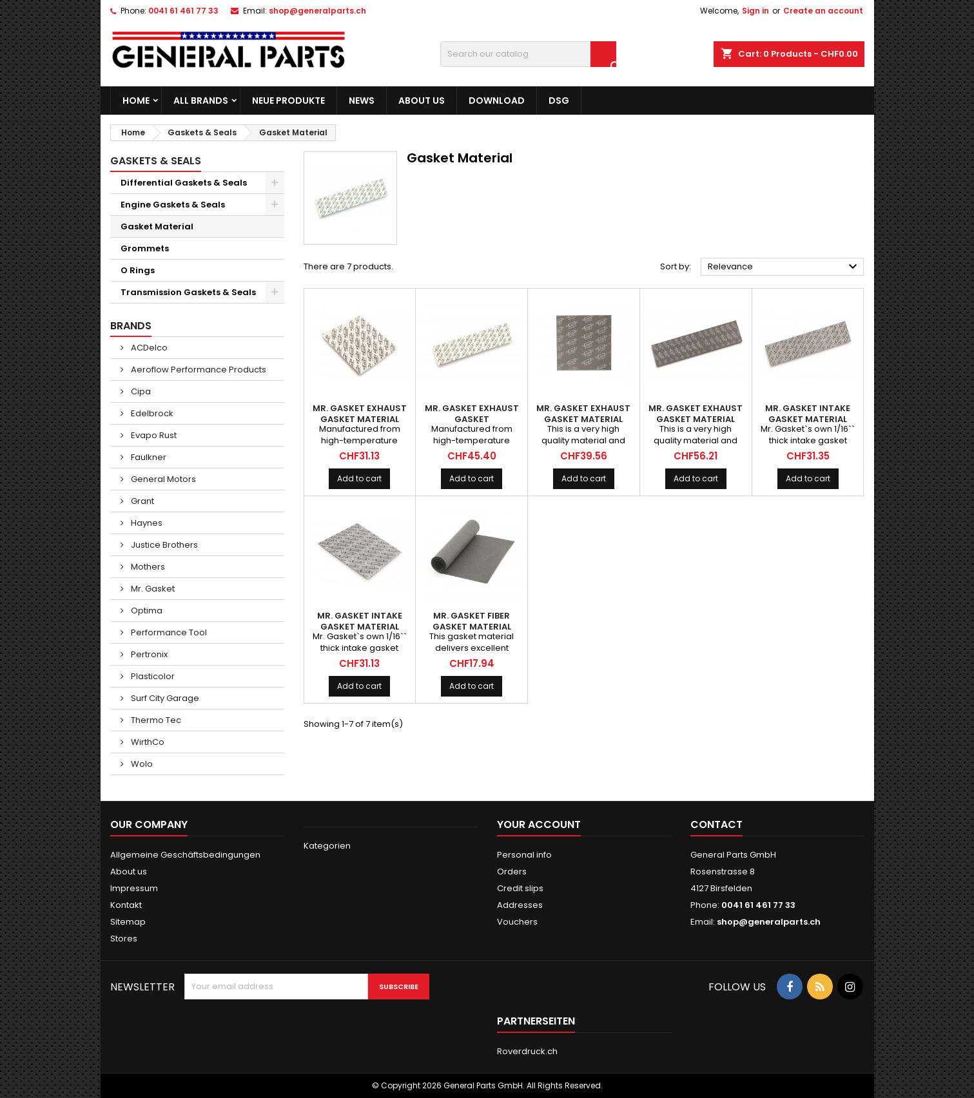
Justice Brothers (163, 545)
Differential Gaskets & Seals (184, 183)
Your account (539, 824)
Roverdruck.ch (527, 1051)
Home (136, 100)
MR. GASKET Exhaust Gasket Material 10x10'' (360, 419)
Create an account (823, 10)
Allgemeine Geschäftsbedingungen (185, 855)
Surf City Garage (164, 698)
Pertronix (148, 654)
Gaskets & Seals (155, 160)
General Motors (162, 479)
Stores (123, 938)
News (362, 100)
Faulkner (147, 457)
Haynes (145, 523)
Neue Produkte (288, 100)
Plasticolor (152, 676)
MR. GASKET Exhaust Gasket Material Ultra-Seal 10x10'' (583, 419)
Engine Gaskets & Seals (173, 204)
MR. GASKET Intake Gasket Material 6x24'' (807, 419)
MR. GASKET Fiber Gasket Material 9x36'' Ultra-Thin (471, 627)
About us (421, 100)
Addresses (520, 905)
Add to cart (359, 478)
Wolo (141, 764)
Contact (716, 824)
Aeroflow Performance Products (197, 369)
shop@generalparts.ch (317, 10)
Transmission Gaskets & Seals (188, 292)
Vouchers (517, 922)
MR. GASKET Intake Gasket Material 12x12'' (359, 627)
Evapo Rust (153, 435)
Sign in (755, 10)
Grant (141, 501)
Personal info (524, 855)
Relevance (784, 266)
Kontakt (126, 905)
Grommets (145, 248)
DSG (559, 100)
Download (497, 100)
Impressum (134, 888)
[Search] (528, 54)
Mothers (147, 567)
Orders (512, 871)
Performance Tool (168, 632)
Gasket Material (157, 226)
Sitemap (128, 922)
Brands (130, 325)
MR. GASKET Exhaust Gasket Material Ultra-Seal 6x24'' (695, 419)
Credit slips (520, 888)
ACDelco (148, 348)
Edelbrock (151, 413)
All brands (200, 100)
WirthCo (146, 742)
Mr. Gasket (152, 589)
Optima (145, 610)
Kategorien (327, 846)
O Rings (138, 270)
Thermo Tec (155, 720)
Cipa (140, 391)
